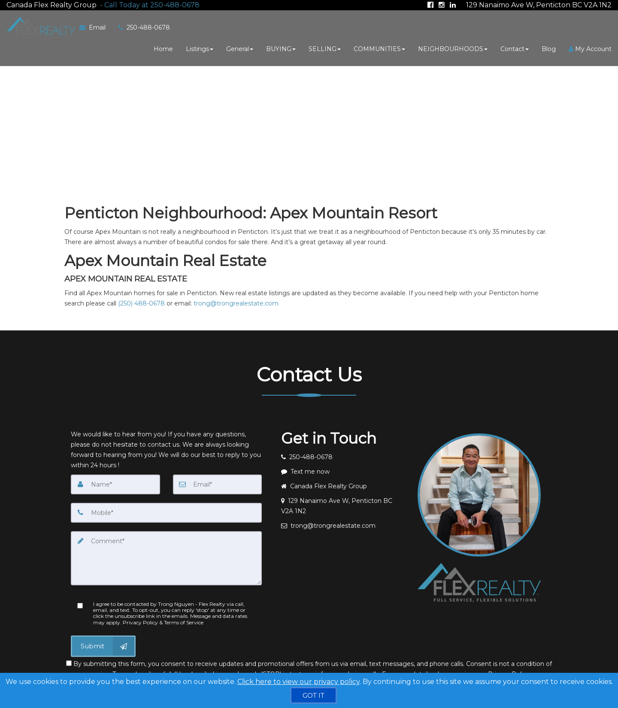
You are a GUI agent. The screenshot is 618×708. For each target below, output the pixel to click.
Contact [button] (514, 48)
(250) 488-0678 (141, 303)
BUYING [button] (281, 48)
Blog (549, 48)
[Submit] (103, 646)
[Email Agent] (95, 27)
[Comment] (166, 558)
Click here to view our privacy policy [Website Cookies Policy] (298, 682)
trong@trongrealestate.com (236, 303)
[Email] (217, 484)
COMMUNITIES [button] (379, 48)
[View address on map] (343, 505)
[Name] (115, 484)
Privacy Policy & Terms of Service (163, 622)
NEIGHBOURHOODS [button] (453, 48)
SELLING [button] (325, 48)
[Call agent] (148, 4)
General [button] (239, 48)
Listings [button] (199, 48)
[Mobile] (166, 512)
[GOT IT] (313, 695)
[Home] (39, 27)
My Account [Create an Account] (590, 48)
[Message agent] (343, 471)
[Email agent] (343, 525)
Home (163, 48)
